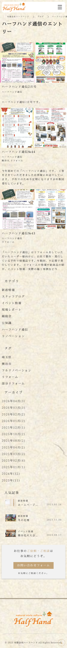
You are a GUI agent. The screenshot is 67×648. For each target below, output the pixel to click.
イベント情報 (11, 303)
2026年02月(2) (13, 414)
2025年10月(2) (13, 434)
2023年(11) (11, 480)
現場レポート (11, 310)
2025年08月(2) (13, 441)
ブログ (40, 16)
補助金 (7, 316)
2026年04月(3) (13, 401)
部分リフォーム (13, 383)
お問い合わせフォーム (33, 565)
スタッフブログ (13, 296)
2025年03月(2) (13, 454)
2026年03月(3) (13, 408)
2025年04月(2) (13, 447)
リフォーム (10, 377)
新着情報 (8, 290)
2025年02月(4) (13, 460)
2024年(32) (11, 474)
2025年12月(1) (13, 427)
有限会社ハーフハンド (18, 16)
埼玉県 (7, 357)
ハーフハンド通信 (15, 329)
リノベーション (13, 336)
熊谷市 (7, 364)
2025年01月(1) (13, 467)
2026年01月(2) (13, 421)
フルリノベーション (16, 370)
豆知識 (7, 323)
